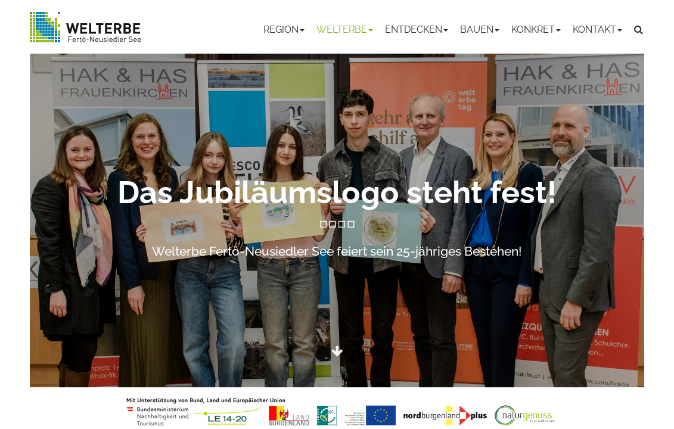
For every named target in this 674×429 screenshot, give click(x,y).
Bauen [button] (479, 29)
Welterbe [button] (344, 29)
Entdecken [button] (416, 29)
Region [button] (284, 29)
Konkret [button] (536, 29)
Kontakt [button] (597, 29)
